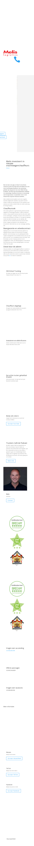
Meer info (11, 461)
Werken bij (25, 30)
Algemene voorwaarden (17, 815)
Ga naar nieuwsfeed (14, 758)
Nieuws (7, 168)
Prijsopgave (25, 37)
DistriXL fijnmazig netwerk (13, 723)
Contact (26, 27)
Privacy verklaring (17, 818)
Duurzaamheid (11, 839)
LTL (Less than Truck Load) (14, 739)
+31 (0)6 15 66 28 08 (10, 670)
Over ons (26, 20)
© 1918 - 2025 (17, 808)
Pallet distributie (10, 728)
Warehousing (24, 17)
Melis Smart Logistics (12, 745)
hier (10, 255)
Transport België (10, 712)
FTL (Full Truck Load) (11, 734)
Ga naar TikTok (13, 775)
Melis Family (25, 24)
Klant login (25, 34)
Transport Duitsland (11, 717)
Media (17, 812)
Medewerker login (17, 822)
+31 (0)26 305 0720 (10, 690)
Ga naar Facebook (13, 791)
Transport (25, 13)
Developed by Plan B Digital (17, 825)
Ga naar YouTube (13, 424)
